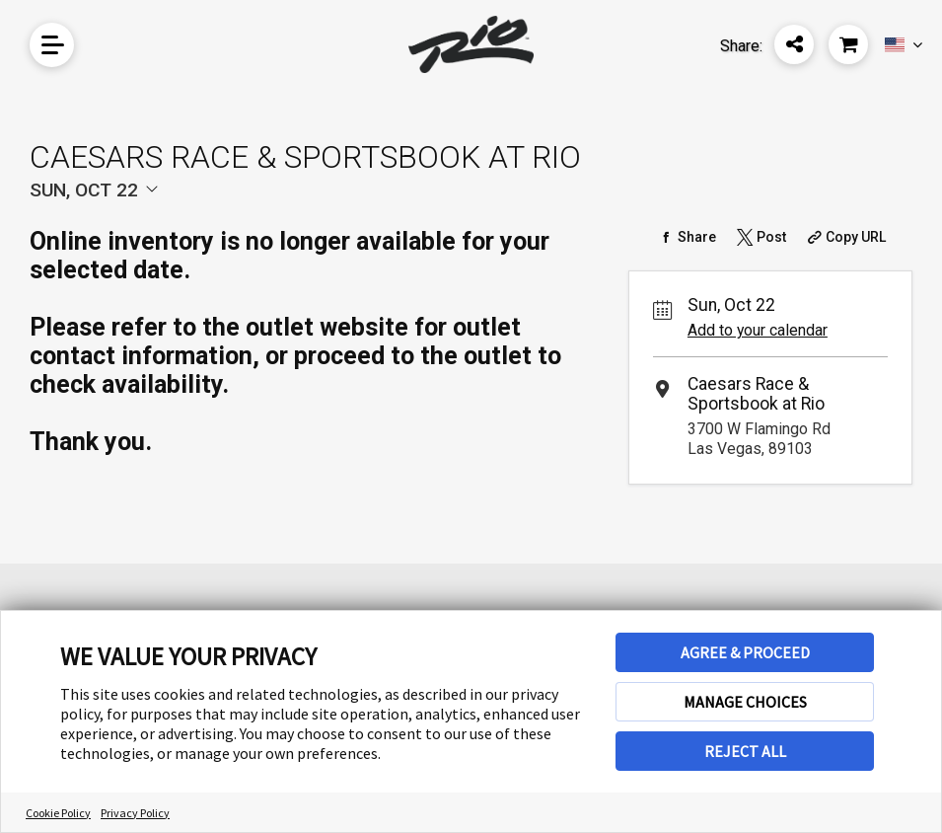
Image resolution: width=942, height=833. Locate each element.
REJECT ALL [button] (745, 751)
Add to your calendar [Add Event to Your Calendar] (758, 330)
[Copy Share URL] (844, 237)
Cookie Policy (58, 812)
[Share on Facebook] (686, 237)
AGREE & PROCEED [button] (745, 652)
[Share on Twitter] (759, 237)
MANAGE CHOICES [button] (745, 702)
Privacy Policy (135, 812)
